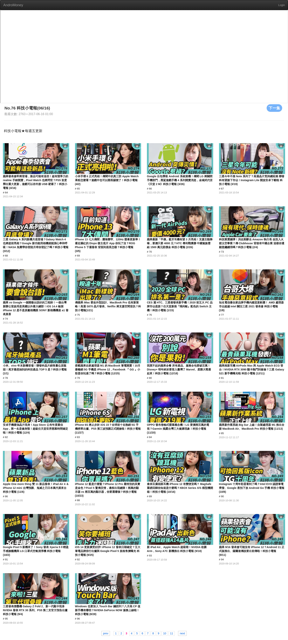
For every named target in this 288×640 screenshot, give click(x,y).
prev (105, 633)
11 (171, 633)
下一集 (274, 108)
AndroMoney (13, 5)
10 (164, 633)
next (182, 633)
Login (281, 5)
